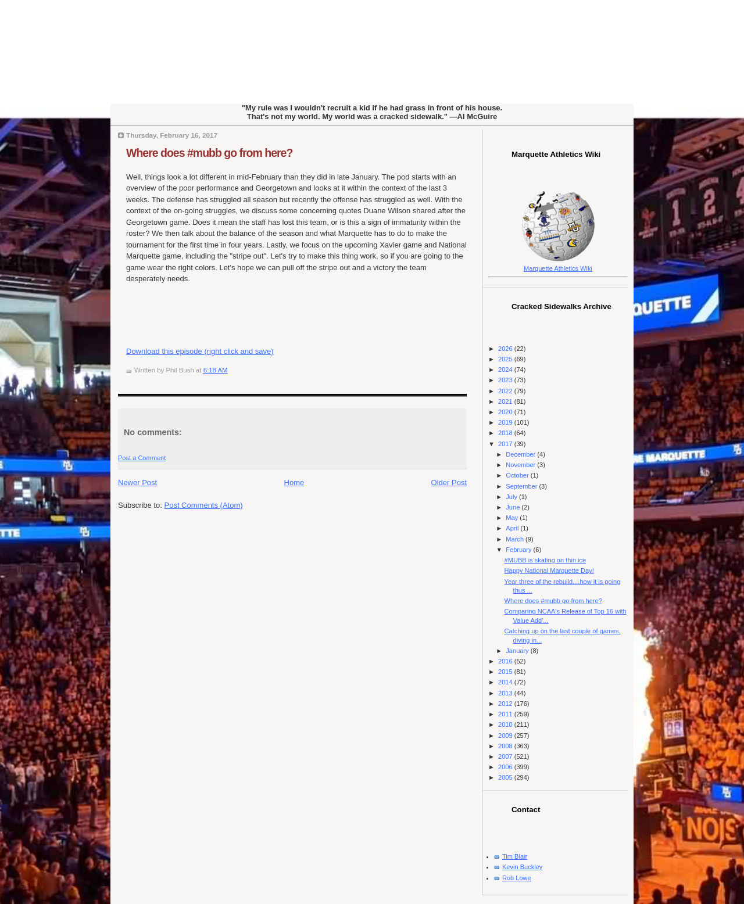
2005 (506, 777)
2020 (506, 411)
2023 (506, 379)
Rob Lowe (516, 877)
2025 (506, 359)
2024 (506, 369)
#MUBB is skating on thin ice (545, 560)
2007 (506, 756)
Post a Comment (142, 457)
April (513, 528)
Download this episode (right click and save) (200, 351)
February (519, 549)
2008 (506, 745)
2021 (506, 401)
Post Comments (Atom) (203, 505)
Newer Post (137, 482)
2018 (506, 432)
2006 (506, 766)
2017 (506, 443)
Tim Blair (514, 856)
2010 (506, 724)
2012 (506, 703)
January (518, 650)
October (518, 475)
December (521, 454)
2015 (506, 671)
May (513, 517)
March (515, 539)
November (521, 464)
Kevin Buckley (522, 866)
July (512, 496)
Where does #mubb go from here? (209, 152)
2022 (506, 391)
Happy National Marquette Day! (549, 570)
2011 (506, 714)
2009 (506, 735)
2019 (506, 422)
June (513, 507)
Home (294, 482)
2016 (506, 661)
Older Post (449, 482)
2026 (506, 348)
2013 (506, 693)
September (522, 486)
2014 (506, 682)
